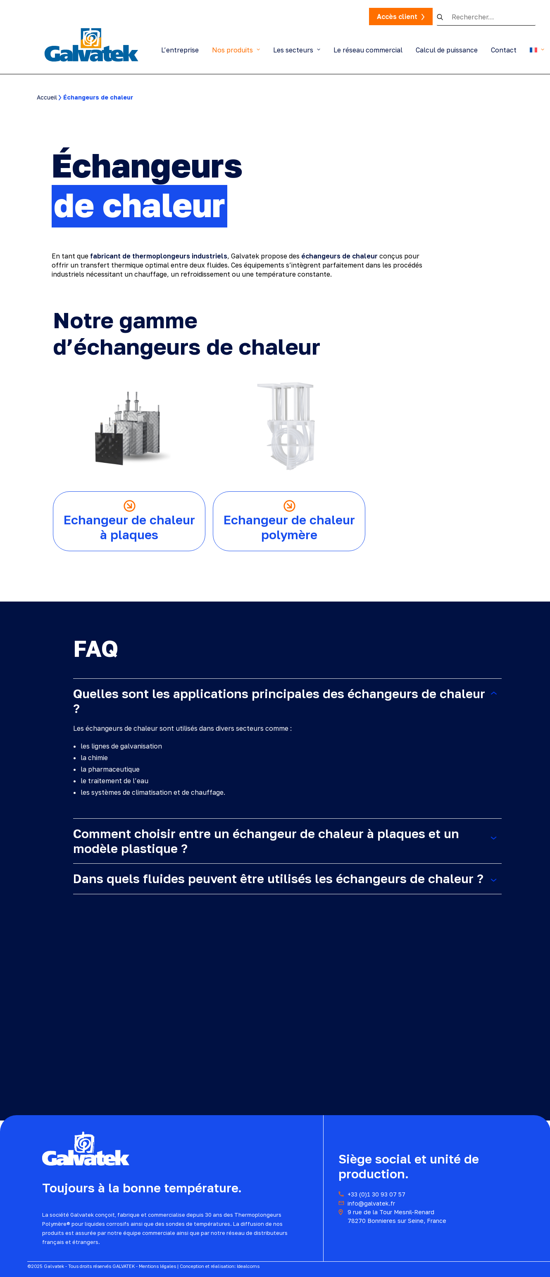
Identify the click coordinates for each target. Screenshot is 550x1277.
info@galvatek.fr (371, 1203)
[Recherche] (486, 17)
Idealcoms (248, 1266)
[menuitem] (183, 50)
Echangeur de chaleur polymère (289, 527)
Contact (504, 50)
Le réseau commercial (367, 50)
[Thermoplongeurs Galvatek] (91, 44)
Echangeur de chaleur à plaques (129, 527)
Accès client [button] (397, 16)
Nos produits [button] (236, 50)
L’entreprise (180, 50)
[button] (444, 17)
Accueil (47, 97)
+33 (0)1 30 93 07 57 (376, 1194)
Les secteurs (296, 50)
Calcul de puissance (447, 50)
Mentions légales (157, 1266)
